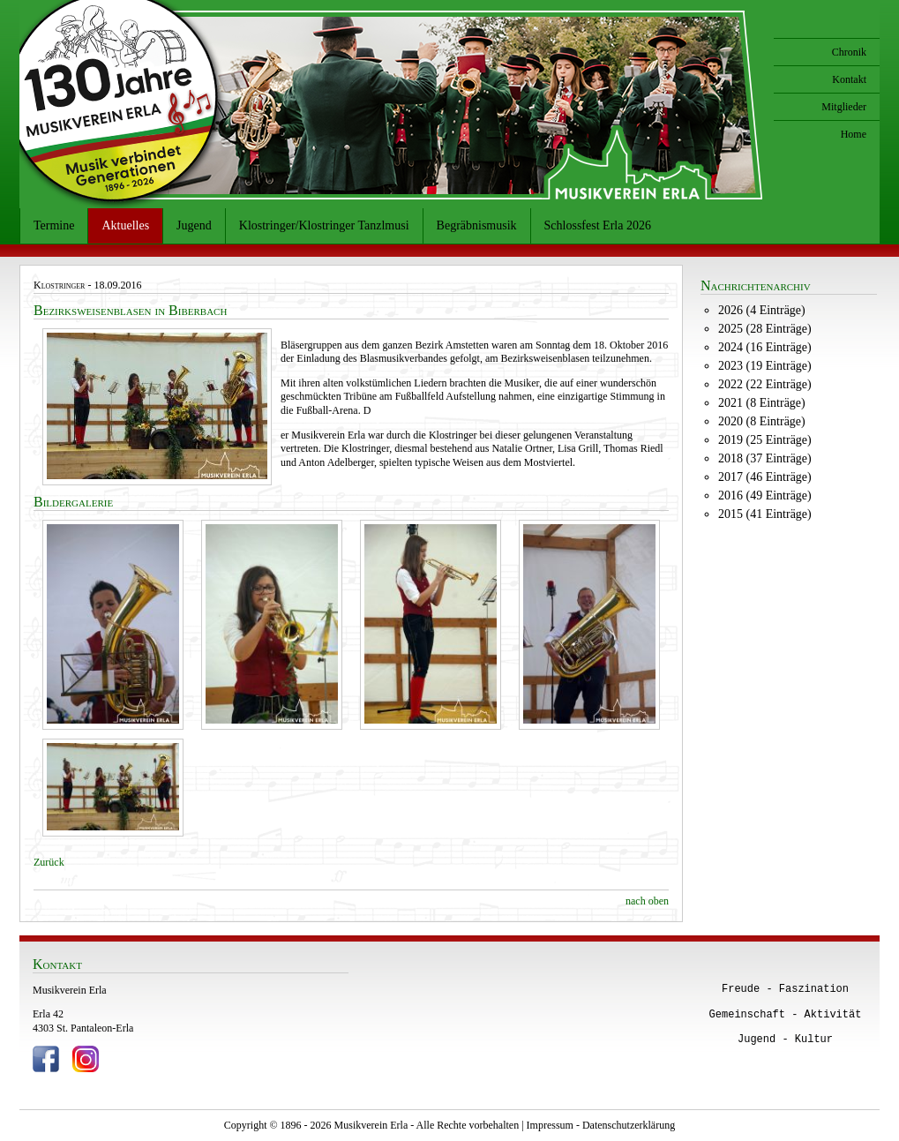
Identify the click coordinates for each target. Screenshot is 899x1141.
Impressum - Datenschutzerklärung (601, 1125)
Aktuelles (125, 225)
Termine (54, 225)
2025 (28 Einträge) (765, 328)
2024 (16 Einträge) (765, 347)
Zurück (49, 862)
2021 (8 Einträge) (761, 402)
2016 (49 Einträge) (765, 495)
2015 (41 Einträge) (765, 514)
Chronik (849, 52)
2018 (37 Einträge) (765, 458)
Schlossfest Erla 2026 (597, 225)
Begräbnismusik (477, 225)
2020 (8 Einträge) (761, 421)
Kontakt (849, 79)
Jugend (194, 225)
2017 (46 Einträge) (765, 477)
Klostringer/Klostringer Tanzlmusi (324, 225)
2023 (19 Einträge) (765, 365)
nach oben (647, 901)
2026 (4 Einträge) (761, 310)
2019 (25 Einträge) (765, 440)
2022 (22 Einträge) (765, 384)
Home (853, 134)
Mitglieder (843, 107)
